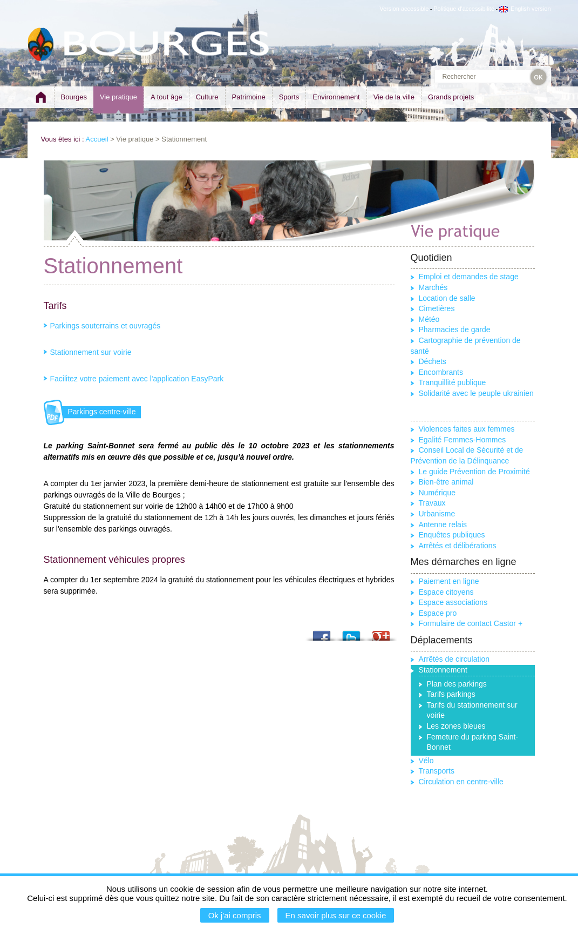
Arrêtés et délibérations (458, 545)
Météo (429, 319)
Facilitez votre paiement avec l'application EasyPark (137, 378)
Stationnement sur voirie (91, 352)
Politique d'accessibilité (463, 8)
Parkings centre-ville (102, 411)
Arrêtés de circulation (454, 659)
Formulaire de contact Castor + (471, 623)
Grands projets (451, 97)
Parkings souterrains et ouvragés (105, 325)
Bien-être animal (446, 482)
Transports (436, 770)
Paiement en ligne (449, 581)
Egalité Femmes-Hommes (462, 439)
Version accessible (404, 8)
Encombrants (441, 372)
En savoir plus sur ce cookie (335, 915)
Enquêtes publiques (452, 534)
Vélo (426, 760)
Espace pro (438, 613)
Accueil (97, 139)
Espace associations (453, 602)
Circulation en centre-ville (461, 781)
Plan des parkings (457, 684)
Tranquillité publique (452, 382)
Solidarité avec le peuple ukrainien (476, 393)
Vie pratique (118, 97)
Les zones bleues (456, 726)
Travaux (432, 503)
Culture (207, 97)
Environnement (335, 97)
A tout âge (166, 97)
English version (525, 8)
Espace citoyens (446, 592)
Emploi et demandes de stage (469, 276)
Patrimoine (249, 97)
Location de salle (447, 298)
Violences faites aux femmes (467, 429)
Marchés (433, 287)
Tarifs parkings (451, 694)
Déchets (432, 361)
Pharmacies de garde (455, 329)
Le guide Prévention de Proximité (474, 471)
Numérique (437, 492)
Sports (289, 97)
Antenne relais (443, 524)
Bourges (74, 97)
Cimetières (437, 308)
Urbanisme (437, 513)
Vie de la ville (393, 97)
